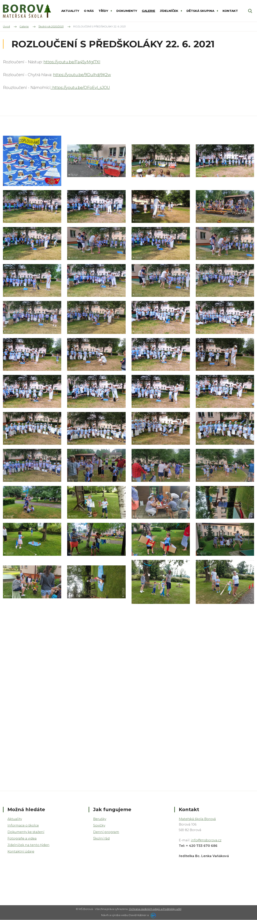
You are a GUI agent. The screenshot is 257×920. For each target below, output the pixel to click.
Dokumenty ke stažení (25, 832)
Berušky (99, 819)
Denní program (106, 832)
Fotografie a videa (22, 838)
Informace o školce (23, 825)
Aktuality (14, 819)
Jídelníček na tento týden (28, 845)
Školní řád (101, 838)
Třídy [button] (103, 11)
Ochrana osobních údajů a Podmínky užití (155, 909)
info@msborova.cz (206, 840)
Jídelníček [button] (169, 11)
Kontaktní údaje (20, 851)
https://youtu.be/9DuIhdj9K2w (82, 74)
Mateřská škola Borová (197, 819)
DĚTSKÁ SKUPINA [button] (200, 11)
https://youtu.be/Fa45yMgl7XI (72, 62)
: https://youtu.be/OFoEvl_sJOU (80, 87)
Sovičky (99, 825)
